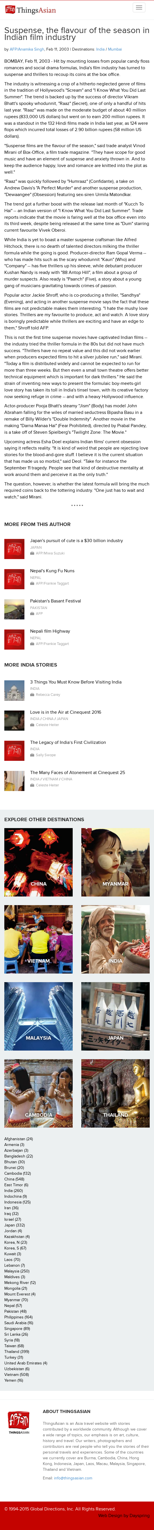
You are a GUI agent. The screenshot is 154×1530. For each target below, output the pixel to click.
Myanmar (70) (16, 1299)
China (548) (14, 1179)
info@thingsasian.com (73, 1478)
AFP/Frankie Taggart (52, 583)
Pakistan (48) (15, 1311)
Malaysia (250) (16, 1271)
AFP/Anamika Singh (27, 49)
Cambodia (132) (17, 1173)
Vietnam (50, 779)
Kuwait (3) (12, 1253)
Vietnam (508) (16, 1374)
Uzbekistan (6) (16, 1368)
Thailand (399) (16, 1351)
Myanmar (115, 884)
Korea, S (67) (15, 1248)
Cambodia (38, 1115)
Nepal (35, 577)
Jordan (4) (13, 1230)
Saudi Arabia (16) (18, 1322)
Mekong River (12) (20, 1282)
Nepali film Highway (50, 631)
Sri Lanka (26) (16, 1334)
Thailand (115, 1115)
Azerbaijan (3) (16, 1150)
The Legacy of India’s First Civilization (68, 742)
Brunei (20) (14, 1167)
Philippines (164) (18, 1317)
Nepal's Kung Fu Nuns (52, 571)
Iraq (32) (11, 1213)
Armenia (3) (14, 1144)
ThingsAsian (30, 12)
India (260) (13, 1190)
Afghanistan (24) (18, 1139)
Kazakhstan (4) (17, 1236)
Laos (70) (12, 1259)
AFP (39, 613)
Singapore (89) (17, 1328)
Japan (36, 547)
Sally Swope (46, 755)
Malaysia (38, 1038)
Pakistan (38, 608)
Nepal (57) (13, 1305)
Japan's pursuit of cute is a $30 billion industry (76, 541)
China (48, 719)
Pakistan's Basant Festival (55, 601)
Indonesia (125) (17, 1202)
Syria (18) (12, 1340)
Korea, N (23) (15, 1242)
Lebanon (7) (14, 1265)
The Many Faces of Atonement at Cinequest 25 (77, 772)
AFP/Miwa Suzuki (50, 553)
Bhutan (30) (14, 1162)
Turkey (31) (13, 1357)
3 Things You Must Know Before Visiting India (76, 682)
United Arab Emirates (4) (25, 1363)
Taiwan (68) (14, 1345)
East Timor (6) (16, 1184)
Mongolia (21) (15, 1288)
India (100, 49)
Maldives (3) (14, 1276)
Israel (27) (12, 1219)
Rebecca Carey (48, 694)
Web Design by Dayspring (124, 1516)
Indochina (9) (15, 1196)
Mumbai (115, 49)
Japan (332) (14, 1225)
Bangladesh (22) (18, 1156)
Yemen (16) (13, 1380)
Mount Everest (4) (19, 1294)
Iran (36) (11, 1207)
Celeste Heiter (47, 725)
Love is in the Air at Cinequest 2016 (65, 712)
